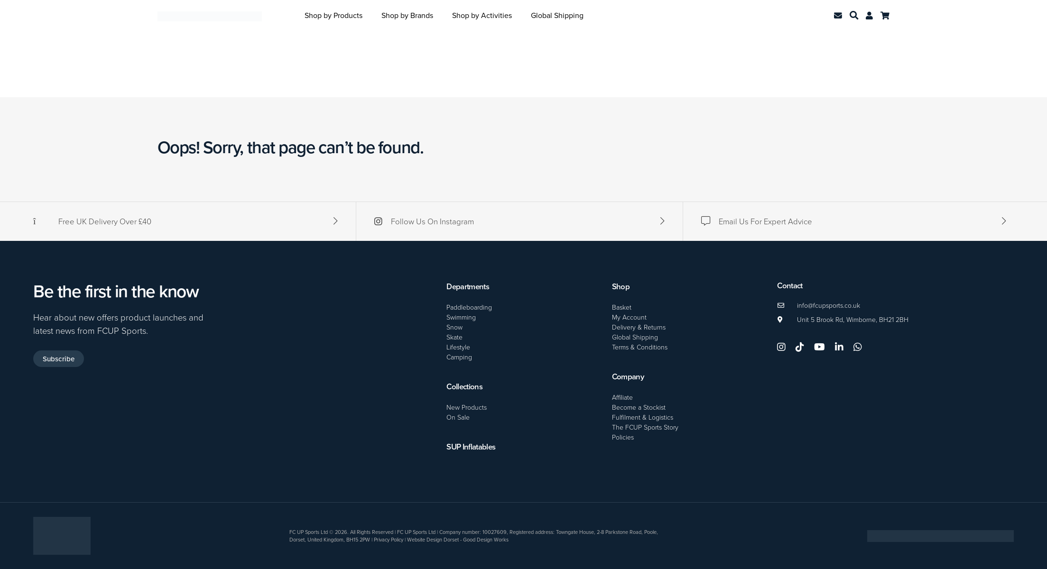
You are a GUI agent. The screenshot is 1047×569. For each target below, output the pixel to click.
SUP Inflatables (470, 446)
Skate (454, 336)
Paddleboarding (469, 307)
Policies (623, 436)
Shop (621, 286)
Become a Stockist (639, 407)
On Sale (458, 417)
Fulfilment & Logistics (642, 417)
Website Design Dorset (433, 539)
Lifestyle (458, 346)
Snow (454, 326)
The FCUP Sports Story (645, 426)
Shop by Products (333, 15)
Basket (621, 307)
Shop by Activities (482, 15)
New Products (466, 407)
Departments (467, 286)
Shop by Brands (407, 15)
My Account (629, 316)
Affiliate (622, 397)
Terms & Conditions (639, 346)
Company (628, 376)
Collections (464, 386)
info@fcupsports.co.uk (828, 305)
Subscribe (58, 359)
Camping (459, 356)
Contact (789, 285)
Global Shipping (557, 15)
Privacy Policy (388, 539)
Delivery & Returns (639, 326)
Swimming (461, 316)
